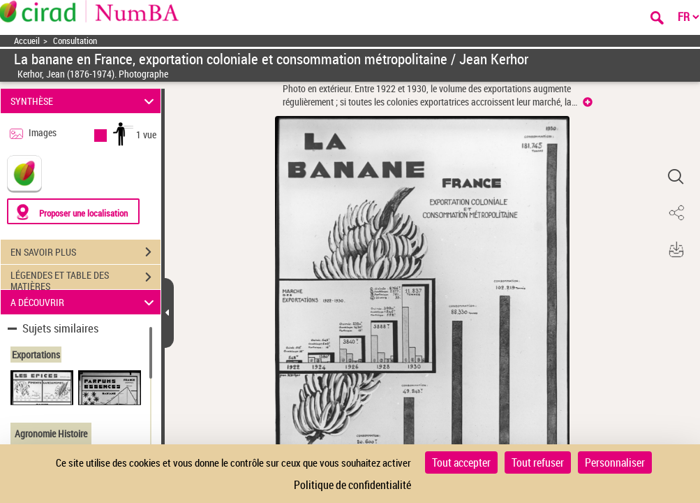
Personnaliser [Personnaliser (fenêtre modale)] (615, 462)
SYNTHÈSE (84, 101)
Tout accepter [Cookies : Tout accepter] (461, 462)
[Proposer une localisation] (73, 211)
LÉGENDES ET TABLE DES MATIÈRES (85, 279)
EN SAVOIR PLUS (85, 252)
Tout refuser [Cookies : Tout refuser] (538, 462)
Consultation (75, 41)
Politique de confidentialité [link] (352, 485)
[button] (675, 177)
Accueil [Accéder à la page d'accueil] (27, 41)
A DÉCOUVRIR (84, 302)
